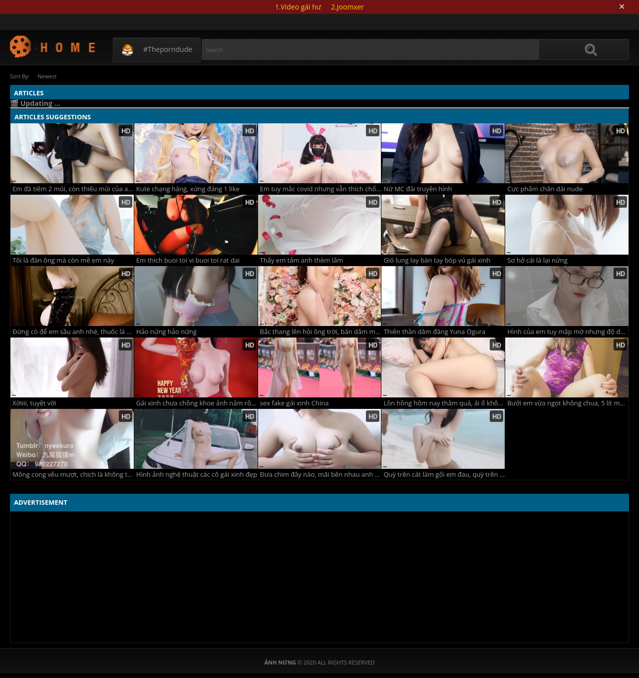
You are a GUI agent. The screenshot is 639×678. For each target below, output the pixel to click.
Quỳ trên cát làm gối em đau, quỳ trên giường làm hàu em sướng (444, 474)
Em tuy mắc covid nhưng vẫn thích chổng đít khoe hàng (320, 189)
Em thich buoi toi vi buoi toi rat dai (188, 260)
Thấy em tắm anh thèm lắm (301, 260)
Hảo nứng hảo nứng (166, 332)
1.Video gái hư (298, 6)
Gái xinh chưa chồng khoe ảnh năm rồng (197, 403)
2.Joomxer (347, 6)
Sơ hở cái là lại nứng (537, 260)
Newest (47, 76)
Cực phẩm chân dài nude (545, 189)
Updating (53, 46)
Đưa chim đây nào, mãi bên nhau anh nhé (320, 474)
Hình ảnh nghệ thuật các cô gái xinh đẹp (196, 474)
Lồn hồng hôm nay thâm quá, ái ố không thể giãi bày (444, 403)
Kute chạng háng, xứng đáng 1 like (188, 189)
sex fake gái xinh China (294, 403)
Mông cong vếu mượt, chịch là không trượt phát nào (73, 474)
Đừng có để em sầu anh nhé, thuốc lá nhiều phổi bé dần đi (73, 332)
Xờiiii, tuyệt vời (34, 403)
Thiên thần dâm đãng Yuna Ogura (434, 332)
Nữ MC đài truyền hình (417, 189)
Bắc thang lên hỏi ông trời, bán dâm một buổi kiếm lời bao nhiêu (320, 332)
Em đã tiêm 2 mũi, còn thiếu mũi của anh (73, 189)
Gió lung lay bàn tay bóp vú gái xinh (436, 260)
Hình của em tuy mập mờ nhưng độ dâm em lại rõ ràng (568, 332)
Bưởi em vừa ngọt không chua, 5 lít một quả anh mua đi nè (568, 403)
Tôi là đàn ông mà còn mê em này (63, 260)
